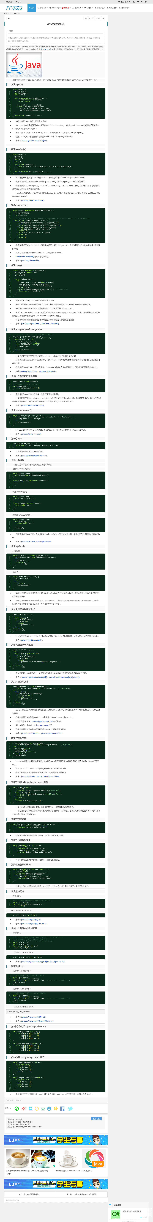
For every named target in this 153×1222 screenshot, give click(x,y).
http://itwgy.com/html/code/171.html (29, 1133)
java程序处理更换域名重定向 (123, 127)
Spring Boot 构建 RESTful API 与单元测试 (127, 243)
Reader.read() (43, 732)
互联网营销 (95, 1212)
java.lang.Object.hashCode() (32, 203)
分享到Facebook (62, 1115)
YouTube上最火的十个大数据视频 (124, 250)
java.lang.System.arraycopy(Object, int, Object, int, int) (43, 968)
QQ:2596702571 (72, 1215)
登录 (18, 2)
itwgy (121, 162)
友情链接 (32, 1212)
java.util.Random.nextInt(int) (32, 408)
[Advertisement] (128, 96)
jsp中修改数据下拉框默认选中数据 (125, 133)
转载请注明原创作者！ (24, 1128)
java (132, 154)
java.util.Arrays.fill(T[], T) (31, 926)
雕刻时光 (42, 1212)
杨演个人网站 (89, 1212)
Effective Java (48, 49)
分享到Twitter (70, 1115)
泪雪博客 (77, 1212)
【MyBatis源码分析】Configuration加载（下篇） (130, 260)
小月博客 (57, 1212)
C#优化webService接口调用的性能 (125, 130)
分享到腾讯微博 (30, 1115)
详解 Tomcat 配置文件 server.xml (124, 267)
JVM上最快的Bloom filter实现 (123, 240)
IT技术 (105, 1212)
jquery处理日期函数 (129, 56)
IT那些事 (82, 1212)
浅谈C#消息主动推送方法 (131, 24)
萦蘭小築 (52, 1212)
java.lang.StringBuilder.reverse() (34, 458)
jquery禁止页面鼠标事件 (121, 137)
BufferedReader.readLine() (42, 727)
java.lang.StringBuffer (47, 374)
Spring (139, 162)
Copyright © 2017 (54, 1215)
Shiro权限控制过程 (129, 35)
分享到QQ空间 (37, 1115)
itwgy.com (60, 1215)
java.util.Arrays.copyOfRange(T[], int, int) (37, 1027)
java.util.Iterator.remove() (31, 437)
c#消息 (126, 173)
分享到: (8, 1114)
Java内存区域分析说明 (39, 1177)
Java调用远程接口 (119, 123)
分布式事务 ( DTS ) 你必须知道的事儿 (126, 247)
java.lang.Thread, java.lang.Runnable (36, 544)
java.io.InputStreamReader (52, 740)
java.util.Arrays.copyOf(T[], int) (33, 1023)
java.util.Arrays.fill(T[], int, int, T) (33, 930)
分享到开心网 (56, 1115)
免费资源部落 (70, 1212)
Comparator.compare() (25, 259)
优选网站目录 (119, 1212)
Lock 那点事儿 (86, 1177)
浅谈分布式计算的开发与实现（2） (125, 257)
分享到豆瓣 (43, 1115)
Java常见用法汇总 (23, 1131)
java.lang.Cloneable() (50, 327)
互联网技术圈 (63, 1212)
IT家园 (122, 153)
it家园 (131, 167)
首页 (6, 13)
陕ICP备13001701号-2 (86, 1215)
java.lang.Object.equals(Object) (34, 143)
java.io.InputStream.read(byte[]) (34, 683)
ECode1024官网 (111, 1212)
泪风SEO (101, 1212)
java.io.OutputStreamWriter (48, 783)
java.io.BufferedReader (30, 740)
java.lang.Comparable (30, 263)
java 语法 (19, 1126)
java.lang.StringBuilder (28, 374)
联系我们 (94, 1215)
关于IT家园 (65, 1215)
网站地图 (99, 1215)
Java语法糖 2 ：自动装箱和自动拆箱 (125, 263)
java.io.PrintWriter (28, 783)
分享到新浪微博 (24, 1115)
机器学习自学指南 (119, 253)
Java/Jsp (17, 13)
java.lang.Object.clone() (30, 327)
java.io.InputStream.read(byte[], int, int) (64, 683)
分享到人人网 (49, 1115)
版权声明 (79, 1215)
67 (90, 18)
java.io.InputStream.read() (31, 646)
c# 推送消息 (117, 167)
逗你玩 (47, 1212)
